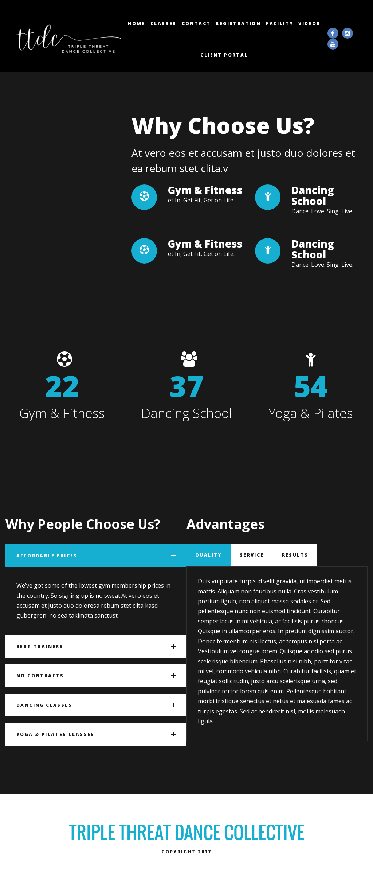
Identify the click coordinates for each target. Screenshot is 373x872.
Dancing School (312, 206)
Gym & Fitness (205, 200)
